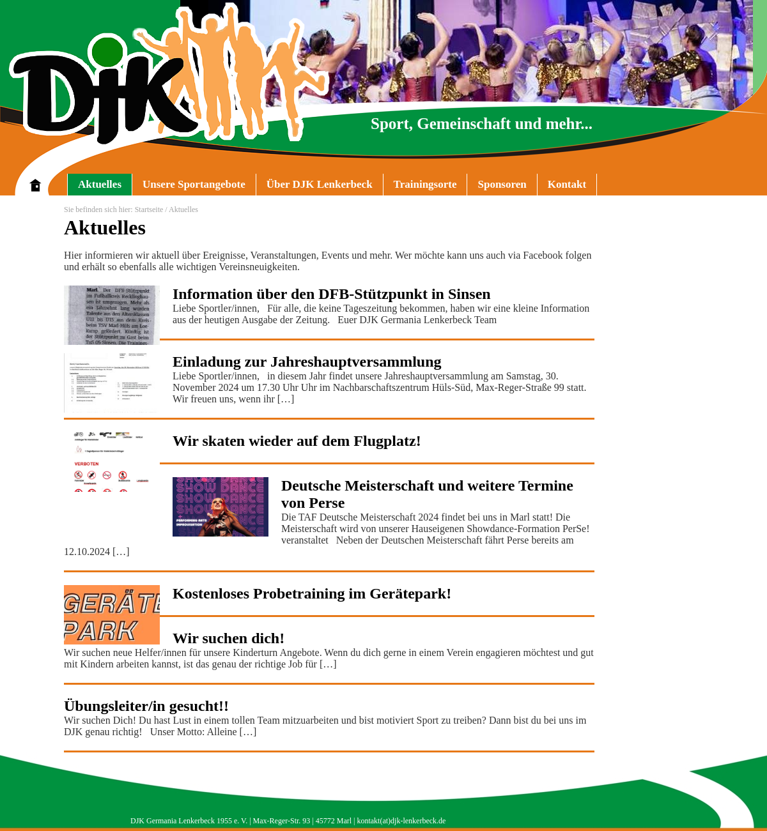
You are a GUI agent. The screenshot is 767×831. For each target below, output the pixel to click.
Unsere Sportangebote (188, 186)
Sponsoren (501, 184)
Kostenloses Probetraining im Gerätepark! (312, 593)
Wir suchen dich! (228, 638)
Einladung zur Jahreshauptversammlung (307, 361)
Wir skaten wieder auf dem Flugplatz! (297, 440)
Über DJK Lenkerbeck (314, 186)
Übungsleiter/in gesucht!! (146, 706)
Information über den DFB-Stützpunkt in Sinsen (332, 294)
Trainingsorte (425, 184)
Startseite (149, 209)
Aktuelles (99, 184)
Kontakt (567, 184)
